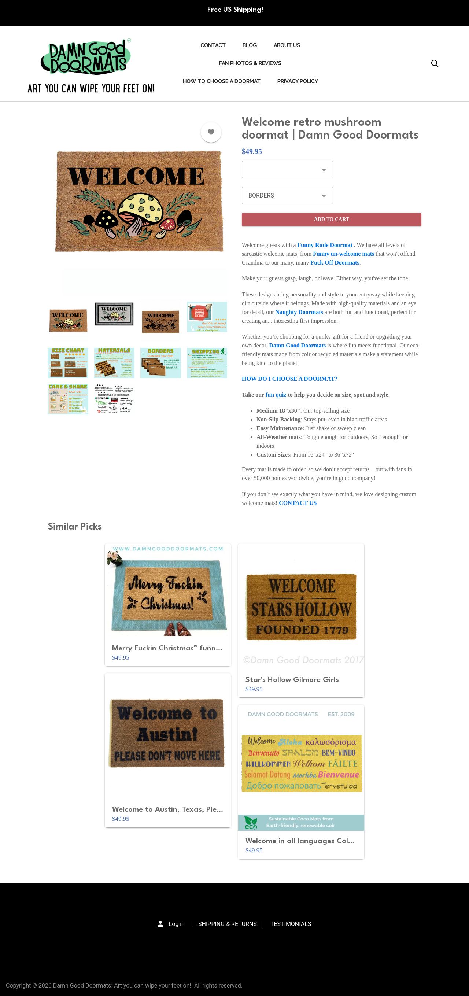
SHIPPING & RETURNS (227, 924)
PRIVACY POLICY (297, 81)
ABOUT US (287, 45)
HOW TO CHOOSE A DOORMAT (222, 81)
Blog (250, 45)
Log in (177, 924)
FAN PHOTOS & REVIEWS (250, 63)
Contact (213, 45)
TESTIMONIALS (290, 924)
